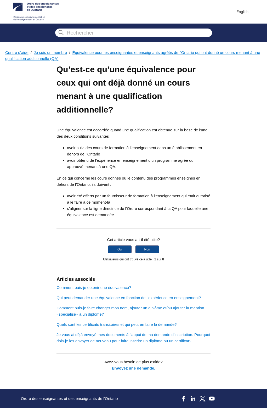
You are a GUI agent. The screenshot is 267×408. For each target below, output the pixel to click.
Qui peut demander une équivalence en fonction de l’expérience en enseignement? (128, 297)
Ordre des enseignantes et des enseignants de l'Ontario (69, 398)
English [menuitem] (242, 12)
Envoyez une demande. (133, 368)
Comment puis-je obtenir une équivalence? (93, 287)
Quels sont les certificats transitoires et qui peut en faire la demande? (116, 324)
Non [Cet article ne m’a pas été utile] (147, 249)
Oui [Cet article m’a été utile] (119, 249)
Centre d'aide (17, 52)
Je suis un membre (50, 52)
